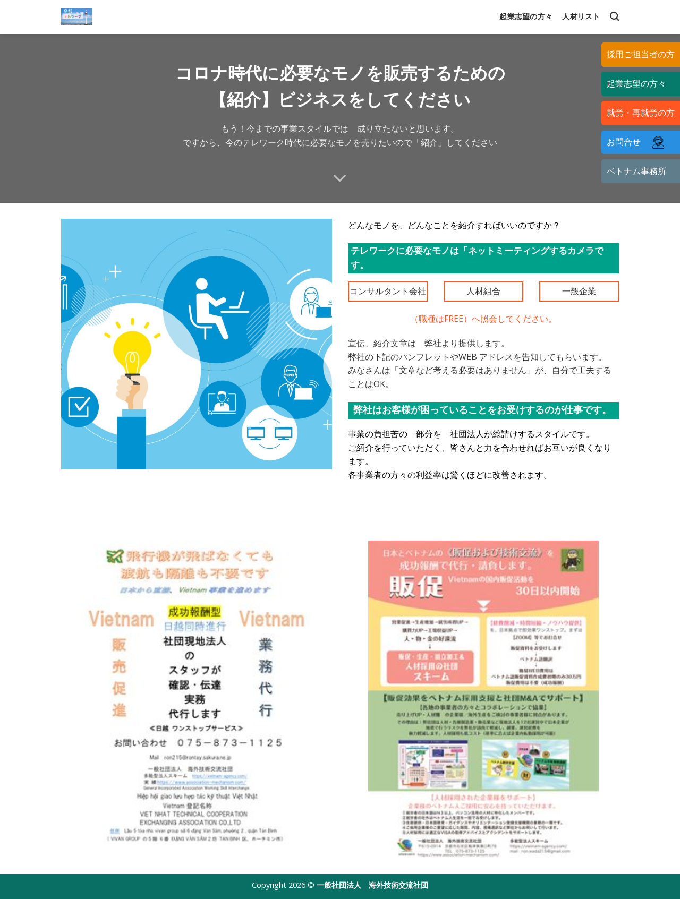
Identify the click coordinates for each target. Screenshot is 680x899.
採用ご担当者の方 (641, 54)
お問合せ (638, 142)
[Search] (614, 17)
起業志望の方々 (525, 16)
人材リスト (581, 16)
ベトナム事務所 (636, 171)
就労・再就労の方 (641, 112)
